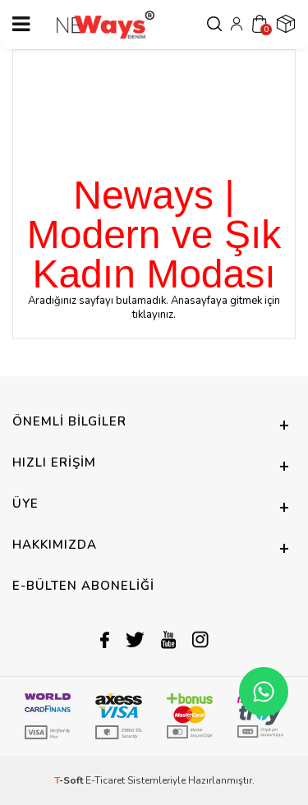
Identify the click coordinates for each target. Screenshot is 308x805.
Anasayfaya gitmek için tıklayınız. (206, 307)
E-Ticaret (105, 780)
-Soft (69, 780)
